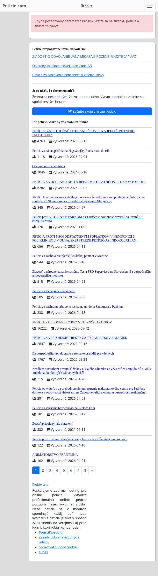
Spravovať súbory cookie (58, 547)
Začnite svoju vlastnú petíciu (92, 111)
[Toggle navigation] (150, 6)
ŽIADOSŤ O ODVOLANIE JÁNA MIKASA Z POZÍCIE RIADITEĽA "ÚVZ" (84, 56)
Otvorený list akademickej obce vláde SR (62, 66)
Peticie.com (14, 5)
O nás (43, 552)
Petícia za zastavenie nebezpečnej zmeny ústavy (68, 75)
